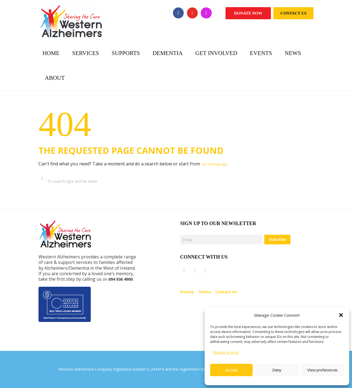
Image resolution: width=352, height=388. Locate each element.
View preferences (322, 370)
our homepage (216, 164)
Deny (277, 370)
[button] (341, 315)
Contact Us (293, 13)
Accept (231, 370)
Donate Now (248, 13)
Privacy (188, 292)
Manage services (226, 352)
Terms (207, 292)
